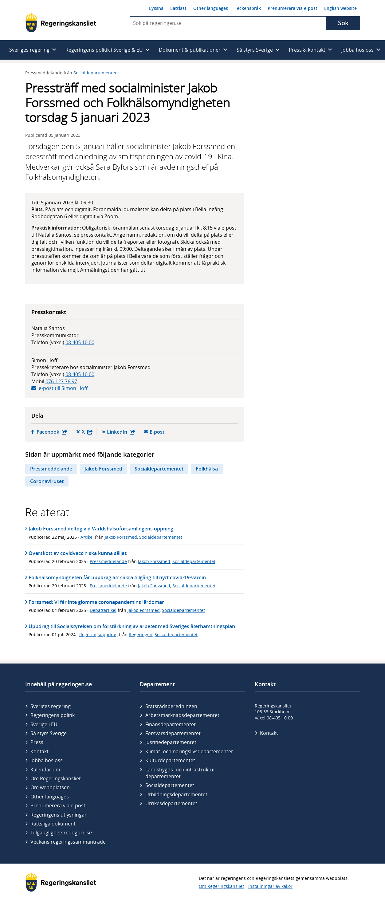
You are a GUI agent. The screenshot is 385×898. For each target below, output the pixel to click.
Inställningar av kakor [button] (270, 886)
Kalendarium (45, 769)
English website (340, 8)
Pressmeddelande (51, 468)
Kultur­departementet (170, 760)
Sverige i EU (43, 724)
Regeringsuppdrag (98, 634)
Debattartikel (103, 610)
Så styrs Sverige (48, 733)
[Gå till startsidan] (60, 22)
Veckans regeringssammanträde (68, 841)
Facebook (52, 431)
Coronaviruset (47, 481)
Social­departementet (169, 785)
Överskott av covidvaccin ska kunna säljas (78, 553)
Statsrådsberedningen (171, 706)
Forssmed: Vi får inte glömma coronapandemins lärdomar (96, 602)
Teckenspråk (248, 8)
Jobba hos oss (46, 760)
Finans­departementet (170, 724)
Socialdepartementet (94, 73)
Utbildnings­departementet (176, 794)
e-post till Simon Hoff (63, 388)
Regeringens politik (52, 715)
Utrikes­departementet (171, 803)
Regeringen (140, 634)
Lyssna (156, 8)
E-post (157, 431)
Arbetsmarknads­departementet (182, 715)
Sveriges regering (50, 706)
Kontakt (39, 751)
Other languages (210, 8)
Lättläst (178, 8)
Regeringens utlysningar (58, 814)
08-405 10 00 (79, 342)
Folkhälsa (207, 468)
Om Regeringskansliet (55, 778)
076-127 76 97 (61, 381)
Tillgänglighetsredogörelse (61, 832)
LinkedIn (121, 431)
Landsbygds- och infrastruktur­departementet (181, 773)
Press (36, 742)
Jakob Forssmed (103, 468)
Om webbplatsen (50, 787)
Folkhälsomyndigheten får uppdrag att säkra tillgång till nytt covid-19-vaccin (117, 577)
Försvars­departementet (173, 733)
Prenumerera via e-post (292, 8)
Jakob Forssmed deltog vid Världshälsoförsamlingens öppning (101, 528)
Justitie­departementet (170, 742)
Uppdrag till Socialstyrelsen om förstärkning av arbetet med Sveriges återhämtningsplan (132, 626)
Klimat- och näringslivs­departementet (189, 751)
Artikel (87, 537)
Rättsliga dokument (53, 823)
